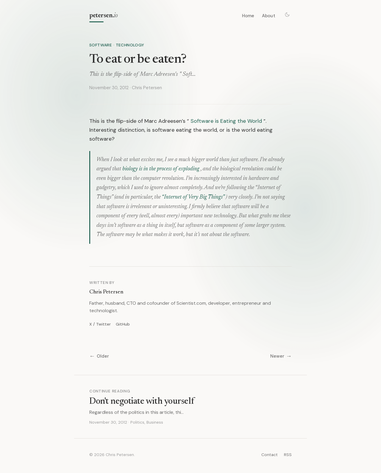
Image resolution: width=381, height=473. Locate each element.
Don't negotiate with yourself (141, 401)
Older (99, 356)
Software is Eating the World (226, 121)
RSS (288, 454)
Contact (269, 454)
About (268, 16)
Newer (281, 356)
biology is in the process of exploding (160, 169)
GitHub (123, 324)
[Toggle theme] (287, 14)
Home (248, 16)
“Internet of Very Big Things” (193, 197)
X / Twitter (100, 324)
